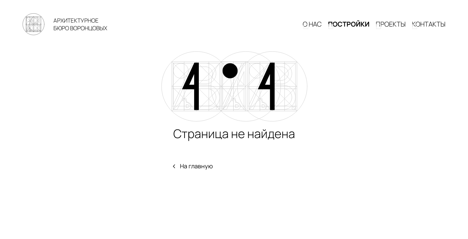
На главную (192, 175)
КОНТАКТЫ (428, 28)
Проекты (391, 28)
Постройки (348, 28)
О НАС (312, 28)
